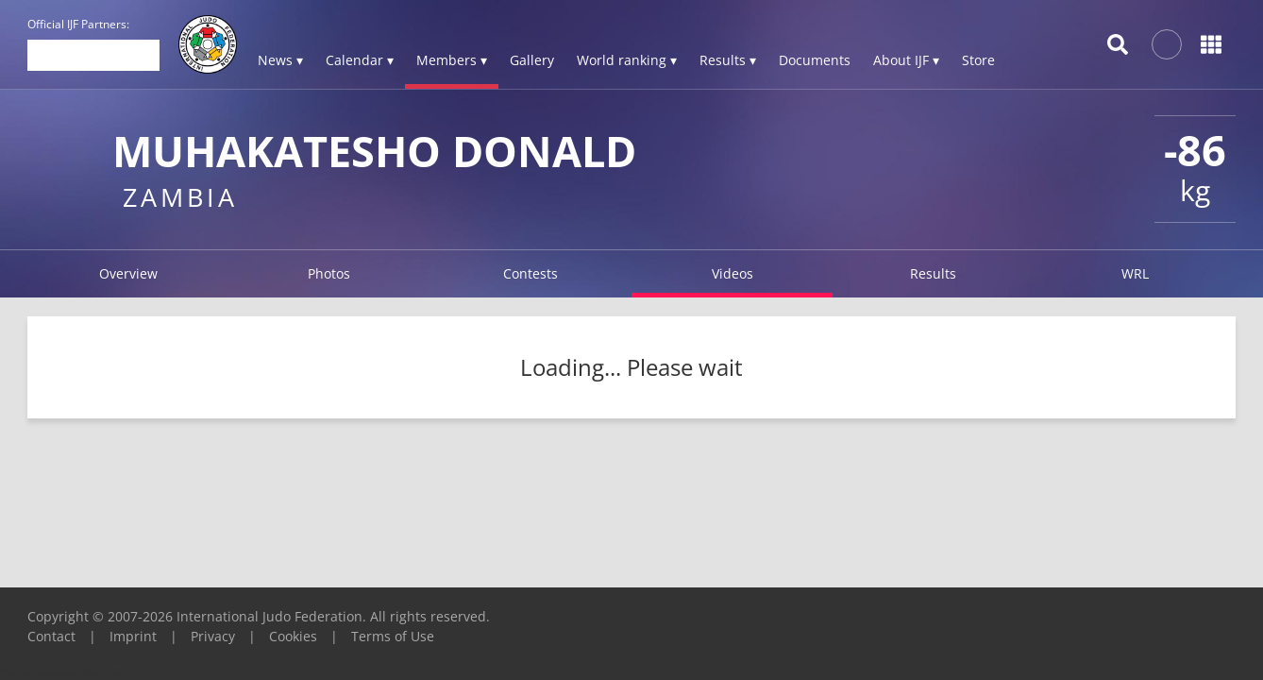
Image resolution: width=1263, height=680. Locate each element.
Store (978, 60)
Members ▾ (451, 60)
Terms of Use (392, 636)
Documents (814, 60)
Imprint (133, 636)
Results (933, 273)
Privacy (213, 636)
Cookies (293, 636)
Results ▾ (727, 60)
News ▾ (280, 60)
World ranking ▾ (627, 60)
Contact (51, 636)
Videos (732, 273)
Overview (128, 273)
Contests (530, 273)
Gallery (532, 60)
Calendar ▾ (360, 60)
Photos (329, 273)
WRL (1135, 273)
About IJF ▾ (906, 60)
